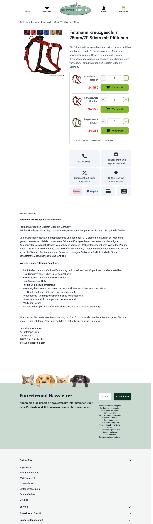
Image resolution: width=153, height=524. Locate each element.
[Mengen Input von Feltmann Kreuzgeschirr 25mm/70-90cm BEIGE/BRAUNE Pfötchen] (114, 121)
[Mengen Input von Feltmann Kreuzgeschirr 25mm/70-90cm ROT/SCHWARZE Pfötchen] (114, 78)
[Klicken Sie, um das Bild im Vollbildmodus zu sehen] (43, 53)
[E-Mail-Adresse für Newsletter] (105, 396)
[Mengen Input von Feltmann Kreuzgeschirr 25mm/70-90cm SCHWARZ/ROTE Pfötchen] (114, 99)
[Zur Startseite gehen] (75, 9)
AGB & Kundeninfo (29, 472)
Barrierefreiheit (27, 494)
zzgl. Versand (87, 140)
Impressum (26, 467)
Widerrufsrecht (27, 478)
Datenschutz (26, 483)
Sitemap (24, 499)
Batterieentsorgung (30, 488)
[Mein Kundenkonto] (103, 9)
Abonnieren (122, 396)
